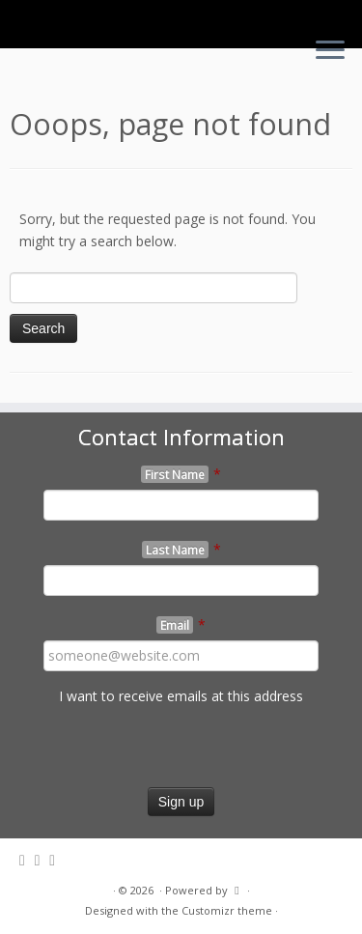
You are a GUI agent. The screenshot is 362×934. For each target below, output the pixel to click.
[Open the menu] (330, 51)
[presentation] (146, 749)
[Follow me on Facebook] (42, 860)
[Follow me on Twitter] (27, 860)
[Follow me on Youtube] (57, 860)
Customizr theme (226, 910)
